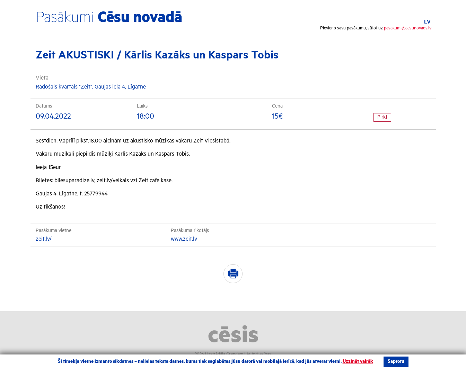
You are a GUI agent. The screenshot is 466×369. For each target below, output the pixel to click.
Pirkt (382, 117)
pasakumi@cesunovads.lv (407, 28)
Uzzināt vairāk (358, 361)
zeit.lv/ (44, 239)
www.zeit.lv (184, 239)
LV (427, 22)
